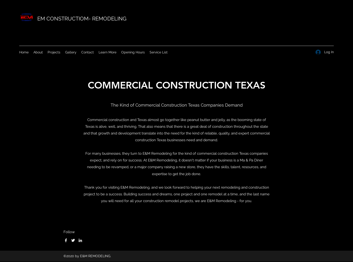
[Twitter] (73, 240)
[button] (107, 52)
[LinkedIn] (80, 240)
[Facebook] (65, 240)
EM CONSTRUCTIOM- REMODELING (81, 18)
